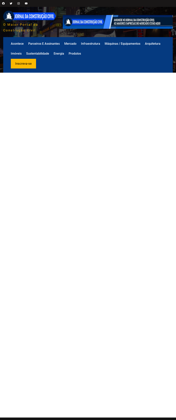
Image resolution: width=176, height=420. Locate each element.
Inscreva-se (23, 63)
